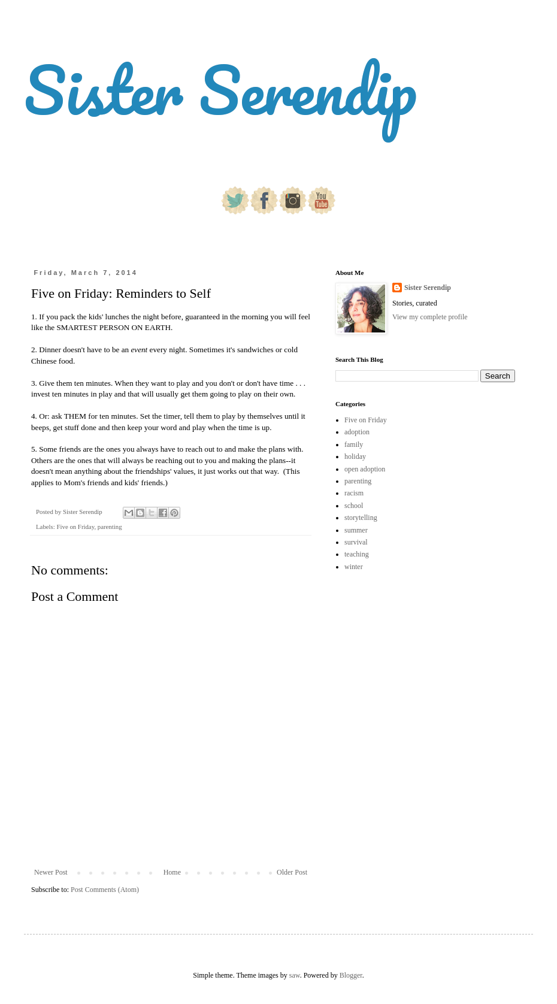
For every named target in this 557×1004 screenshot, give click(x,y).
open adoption (364, 469)
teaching (356, 554)
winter (353, 567)
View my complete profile (430, 317)
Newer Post (51, 872)
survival (356, 542)
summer (356, 530)
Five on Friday (75, 526)
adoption (357, 432)
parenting (110, 526)
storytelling (360, 517)
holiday (355, 456)
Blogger (351, 975)
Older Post (292, 872)
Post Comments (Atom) (105, 889)
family (353, 444)
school (353, 505)
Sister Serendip (220, 89)
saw (294, 975)
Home (172, 872)
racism (354, 493)
